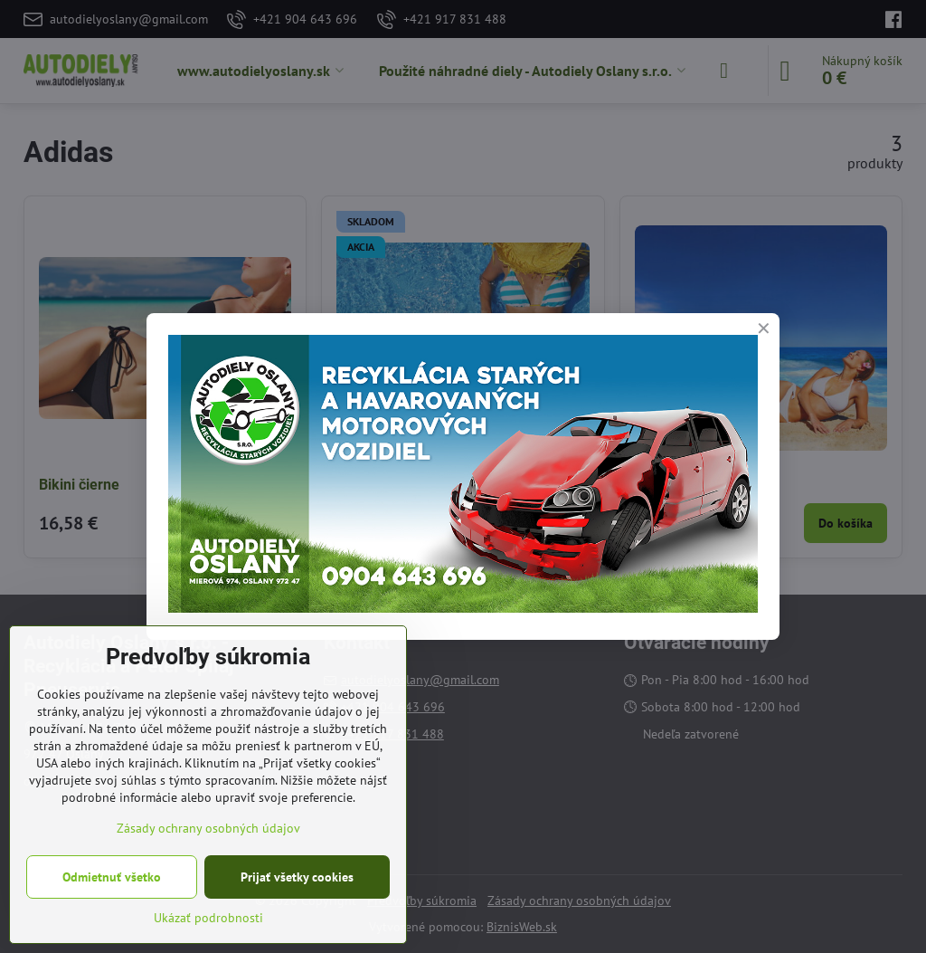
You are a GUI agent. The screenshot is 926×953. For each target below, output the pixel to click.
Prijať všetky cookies (297, 877)
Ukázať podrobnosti (208, 918)
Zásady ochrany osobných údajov (208, 828)
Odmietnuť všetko (111, 877)
